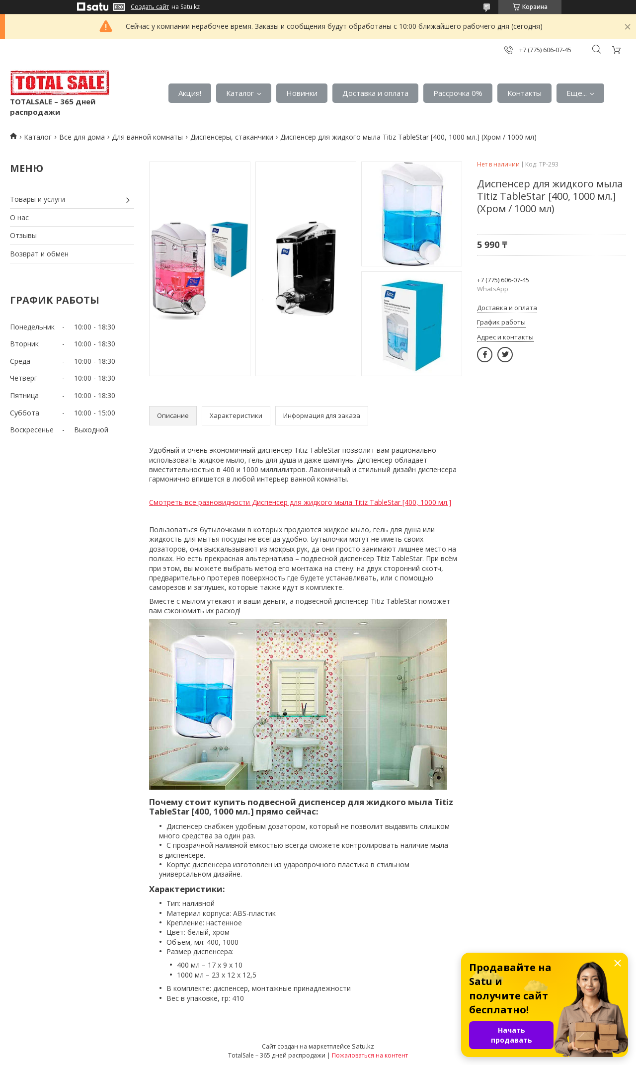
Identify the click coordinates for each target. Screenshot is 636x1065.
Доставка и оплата (375, 93)
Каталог (240, 93)
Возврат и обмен (39, 253)
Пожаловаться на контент (370, 1055)
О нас (19, 217)
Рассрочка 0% (457, 93)
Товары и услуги (37, 199)
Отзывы (23, 235)
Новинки (302, 93)
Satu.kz (363, 1046)
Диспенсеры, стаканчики (231, 137)
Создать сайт (150, 6)
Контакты (524, 93)
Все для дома (82, 137)
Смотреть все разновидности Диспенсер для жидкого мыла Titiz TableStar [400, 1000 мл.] (300, 502)
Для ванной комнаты (147, 137)
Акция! (189, 93)
